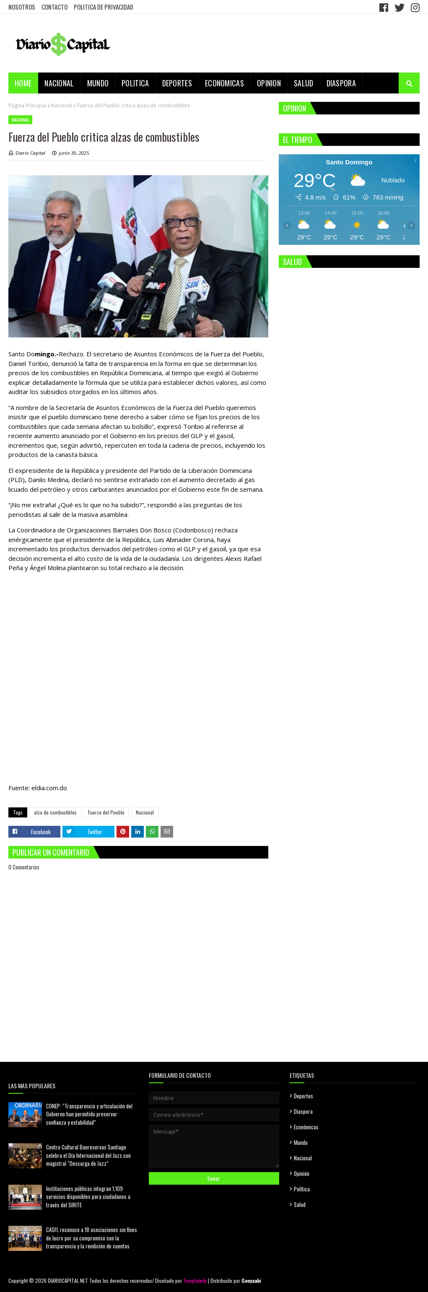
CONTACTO (54, 6)
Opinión (301, 1173)
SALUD (292, 261)
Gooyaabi (251, 1280)
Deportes (303, 1096)
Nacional (61, 105)
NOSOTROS (21, 6)
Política (302, 1189)
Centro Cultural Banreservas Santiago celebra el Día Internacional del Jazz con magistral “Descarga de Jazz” (88, 1155)
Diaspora (303, 1111)
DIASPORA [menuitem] (341, 83)
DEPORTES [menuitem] (177, 83)
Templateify (195, 1280)
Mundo (301, 1142)
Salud (300, 1204)
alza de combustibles (55, 812)
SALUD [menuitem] (304, 83)
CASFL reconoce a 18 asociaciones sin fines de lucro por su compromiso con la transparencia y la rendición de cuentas (91, 1237)
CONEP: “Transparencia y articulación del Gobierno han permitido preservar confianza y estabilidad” (89, 1114)
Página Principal (27, 105)
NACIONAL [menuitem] (59, 83)
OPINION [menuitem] (269, 83)
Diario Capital (30, 153)
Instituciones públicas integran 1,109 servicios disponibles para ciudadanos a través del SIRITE (88, 1196)
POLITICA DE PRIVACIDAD (103, 6)
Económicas (306, 1127)
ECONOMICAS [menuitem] (224, 83)
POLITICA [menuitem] (135, 83)
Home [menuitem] (23, 83)
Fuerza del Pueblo (106, 812)
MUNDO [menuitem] (98, 83)
